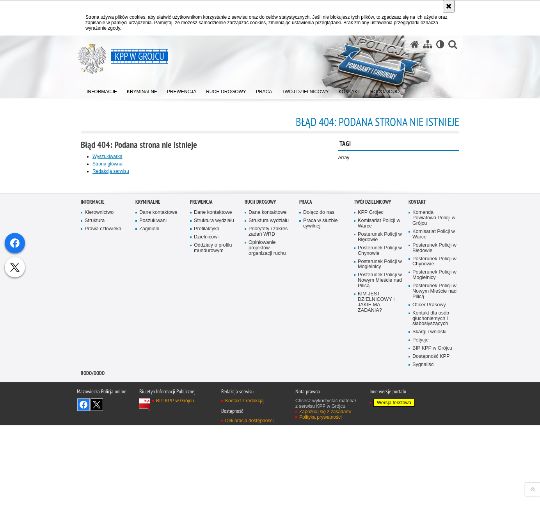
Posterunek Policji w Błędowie (380, 401)
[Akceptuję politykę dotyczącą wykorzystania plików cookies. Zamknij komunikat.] (449, 6)
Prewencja (201, 366)
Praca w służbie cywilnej (320, 387)
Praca (305, 366)
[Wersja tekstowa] (440, 44)
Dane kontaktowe (158, 376)
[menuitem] (102, 90)
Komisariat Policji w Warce (379, 387)
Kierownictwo (99, 376)
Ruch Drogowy (260, 366)
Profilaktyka (206, 393)
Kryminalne (147, 366)
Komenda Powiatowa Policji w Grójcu (433, 382)
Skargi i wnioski (429, 496)
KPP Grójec (371, 376)
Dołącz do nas (318, 376)
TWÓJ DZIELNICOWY (372, 366)
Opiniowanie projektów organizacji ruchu (267, 412)
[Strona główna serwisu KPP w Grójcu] (414, 44)
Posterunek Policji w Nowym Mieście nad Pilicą (380, 445)
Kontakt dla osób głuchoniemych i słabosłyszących (430, 482)
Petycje (420, 504)
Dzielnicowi (206, 400)
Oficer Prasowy (429, 468)
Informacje (93, 366)
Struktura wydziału (214, 384)
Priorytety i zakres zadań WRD (268, 396)
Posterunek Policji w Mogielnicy (380, 428)
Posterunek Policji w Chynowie (380, 414)
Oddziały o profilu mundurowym (213, 412)
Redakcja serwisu (110, 171)
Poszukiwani (153, 384)
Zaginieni (149, 393)
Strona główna (107, 164)
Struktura (95, 384)
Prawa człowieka (103, 393)
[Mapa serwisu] (427, 44)
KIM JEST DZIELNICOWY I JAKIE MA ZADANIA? (376, 466)
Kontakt (417, 366)
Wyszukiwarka (107, 156)
